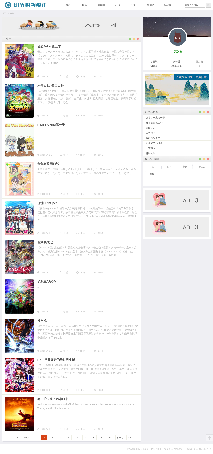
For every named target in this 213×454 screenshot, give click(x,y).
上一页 (26, 437)
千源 (152, 166)
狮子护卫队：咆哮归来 (52, 399)
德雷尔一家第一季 (155, 117)
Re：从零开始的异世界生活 (56, 360)
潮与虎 (42, 320)
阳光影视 (176, 51)
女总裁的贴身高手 (155, 143)
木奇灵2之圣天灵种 (50, 85)
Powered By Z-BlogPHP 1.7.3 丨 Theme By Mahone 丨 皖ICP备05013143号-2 (169, 449)
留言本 (167, 5)
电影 (84, 5)
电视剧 (101, 5)
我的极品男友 (153, 138)
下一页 (120, 437)
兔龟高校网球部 (48, 164)
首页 (68, 5)
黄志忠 (202, 166)
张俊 (152, 174)
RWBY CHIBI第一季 (51, 124)
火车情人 (150, 148)
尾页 (130, 437)
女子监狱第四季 (154, 123)
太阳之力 (150, 128)
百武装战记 (45, 242)
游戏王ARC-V (46, 281)
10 (110, 437)
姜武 (185, 166)
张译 (168, 166)
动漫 (117, 5)
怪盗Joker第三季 (49, 46)
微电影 (150, 5)
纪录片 (134, 5)
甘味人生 (150, 153)
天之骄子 (150, 133)
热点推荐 (151, 112)
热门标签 (152, 159)
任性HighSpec (47, 203)
